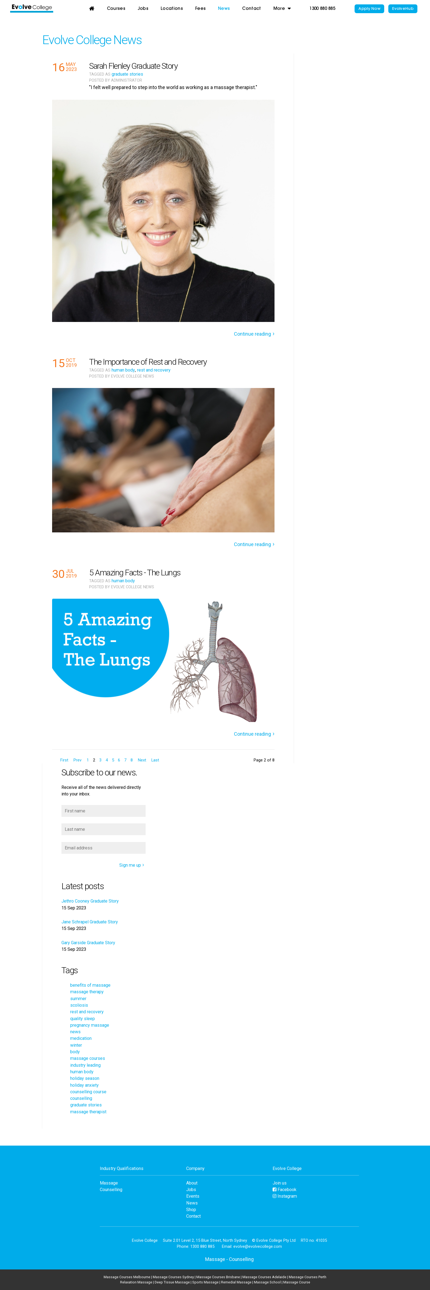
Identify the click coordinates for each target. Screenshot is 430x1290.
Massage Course (296, 1282)
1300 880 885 (322, 9)
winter (76, 1045)
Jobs (143, 9)
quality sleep (82, 1018)
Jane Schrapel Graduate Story (89, 921)
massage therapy (87, 991)
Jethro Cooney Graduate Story (90, 901)
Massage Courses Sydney (173, 1277)
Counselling (111, 1189)
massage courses (87, 1058)
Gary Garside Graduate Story (88, 942)
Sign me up (130, 865)
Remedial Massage (236, 1282)
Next (142, 760)
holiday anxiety (84, 1085)
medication (81, 1038)
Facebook (284, 1189)
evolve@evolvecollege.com (257, 1246)
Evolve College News (92, 40)
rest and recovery (154, 370)
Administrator (126, 80)
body (75, 1051)
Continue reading (252, 334)
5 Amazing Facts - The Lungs (134, 572)
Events (192, 1196)
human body (123, 370)
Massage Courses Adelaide (264, 1277)
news (75, 1031)
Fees (200, 9)
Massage (109, 1183)
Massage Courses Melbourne (127, 1277)
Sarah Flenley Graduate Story (133, 66)
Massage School (267, 1282)
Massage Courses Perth (307, 1277)
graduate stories (127, 74)
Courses (116, 9)
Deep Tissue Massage (172, 1282)
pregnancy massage (89, 1025)
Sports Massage (205, 1282)
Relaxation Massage (136, 1282)
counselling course (88, 1091)
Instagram (285, 1196)
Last (155, 760)
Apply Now (369, 9)
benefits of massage (90, 985)
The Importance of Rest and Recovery (148, 362)
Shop (191, 1209)
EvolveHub (403, 9)
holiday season (84, 1078)
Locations (172, 9)
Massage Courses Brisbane (218, 1277)
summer (78, 998)
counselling (81, 1098)
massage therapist (88, 1111)
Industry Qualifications (121, 1168)
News (224, 9)
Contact (251, 9)
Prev (77, 760)
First (64, 760)
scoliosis (79, 1005)
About (191, 1183)
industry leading (85, 1065)
